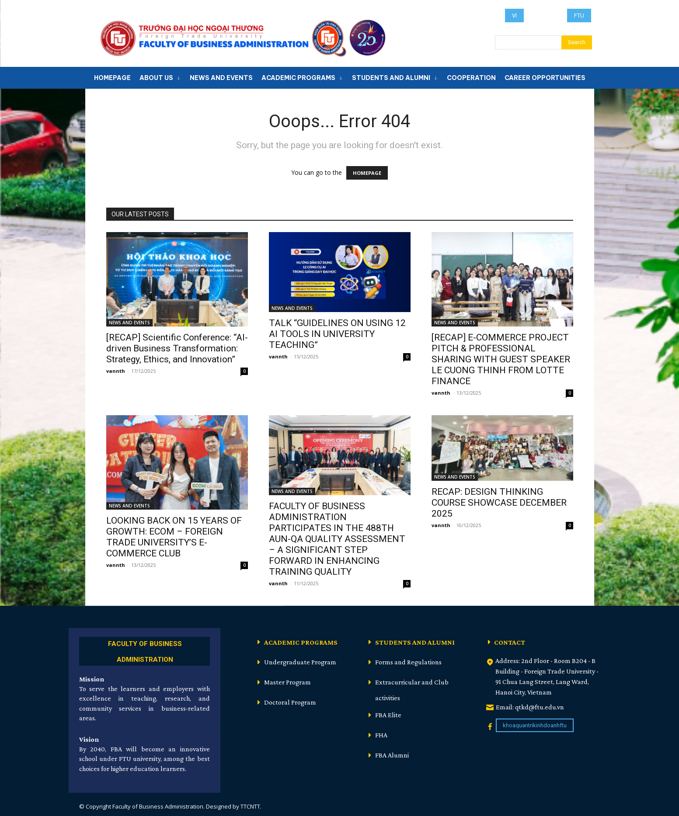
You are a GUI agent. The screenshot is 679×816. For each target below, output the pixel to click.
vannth (115, 371)
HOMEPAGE (367, 173)
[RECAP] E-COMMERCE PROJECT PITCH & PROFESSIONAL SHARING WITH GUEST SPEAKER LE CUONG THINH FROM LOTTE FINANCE (501, 359)
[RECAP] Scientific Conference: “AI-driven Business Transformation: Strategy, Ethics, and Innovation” (177, 348)
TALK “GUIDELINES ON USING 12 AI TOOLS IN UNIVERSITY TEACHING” (337, 334)
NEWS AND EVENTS (129, 322)
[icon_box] (144, 650)
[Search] (576, 42)
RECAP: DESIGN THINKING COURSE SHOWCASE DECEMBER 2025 (499, 502)
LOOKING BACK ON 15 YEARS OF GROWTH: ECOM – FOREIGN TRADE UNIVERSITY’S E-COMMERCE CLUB (174, 537)
